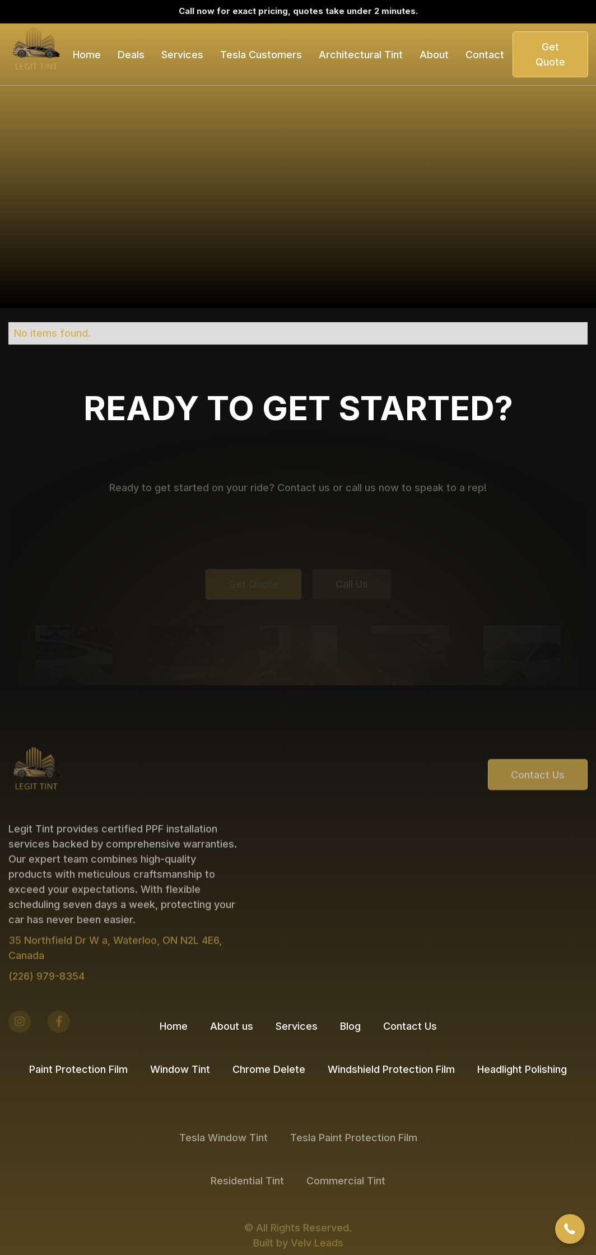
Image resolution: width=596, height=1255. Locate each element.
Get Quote (550, 54)
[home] (36, 54)
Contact (484, 55)
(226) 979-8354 (46, 1004)
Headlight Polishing (522, 1069)
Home (87, 55)
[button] (131, 55)
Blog (350, 1026)
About (434, 55)
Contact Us (538, 797)
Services (297, 1026)
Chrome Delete (268, 1069)
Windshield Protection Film (391, 1069)
